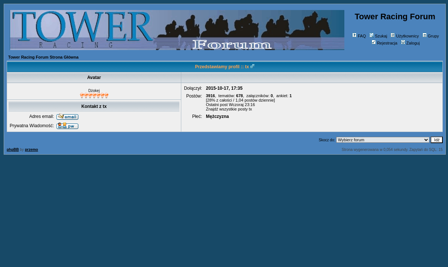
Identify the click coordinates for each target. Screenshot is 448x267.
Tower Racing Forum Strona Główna (43, 57)
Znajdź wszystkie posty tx (229, 109)
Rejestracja (384, 43)
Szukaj (378, 36)
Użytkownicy (404, 36)
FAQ (359, 36)
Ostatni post (217, 104)
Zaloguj (410, 43)
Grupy (430, 36)
